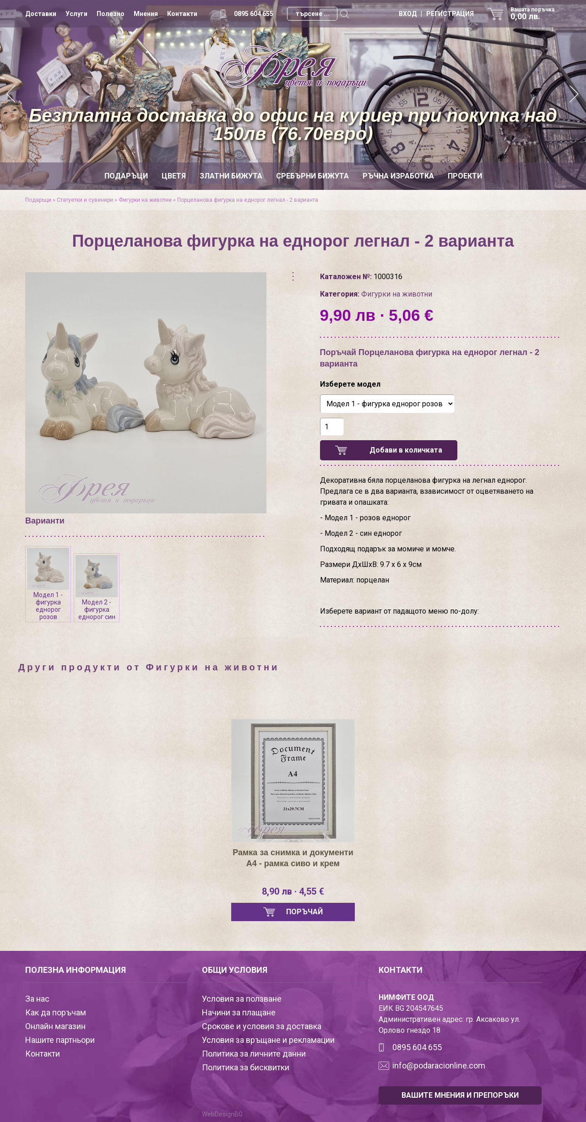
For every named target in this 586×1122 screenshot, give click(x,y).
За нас (37, 998)
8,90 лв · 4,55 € (293, 891)
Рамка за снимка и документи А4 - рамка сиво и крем (293, 858)
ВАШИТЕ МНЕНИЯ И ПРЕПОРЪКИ (460, 1095)
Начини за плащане (239, 1012)
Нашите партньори (60, 1040)
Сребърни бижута (312, 176)
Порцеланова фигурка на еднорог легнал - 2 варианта (247, 200)
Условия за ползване (242, 998)
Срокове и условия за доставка (261, 1026)
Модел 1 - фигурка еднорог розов (48, 584)
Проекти (465, 176)
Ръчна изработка (398, 176)
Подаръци (126, 176)
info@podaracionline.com (438, 1065)
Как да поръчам (55, 1012)
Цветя (174, 176)
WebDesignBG (222, 1114)
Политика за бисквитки (245, 1067)
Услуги (76, 13)
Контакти (182, 13)
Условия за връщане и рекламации (268, 1040)
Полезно (111, 13)
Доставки (40, 13)
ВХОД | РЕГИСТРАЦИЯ (436, 13)
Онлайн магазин (55, 1026)
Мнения (146, 13)
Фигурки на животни (145, 200)
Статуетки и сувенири (85, 200)
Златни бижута (231, 176)
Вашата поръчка (535, 14)
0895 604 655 (253, 13)
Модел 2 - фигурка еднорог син (97, 587)
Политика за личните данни (254, 1053)
